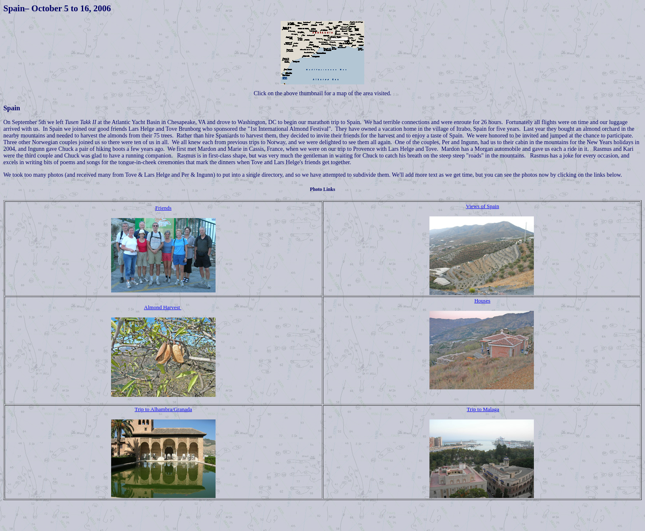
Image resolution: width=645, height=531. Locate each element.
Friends (163, 208)
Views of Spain (482, 206)
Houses (482, 300)
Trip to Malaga (483, 409)
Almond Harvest (163, 307)
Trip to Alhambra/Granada (163, 409)
